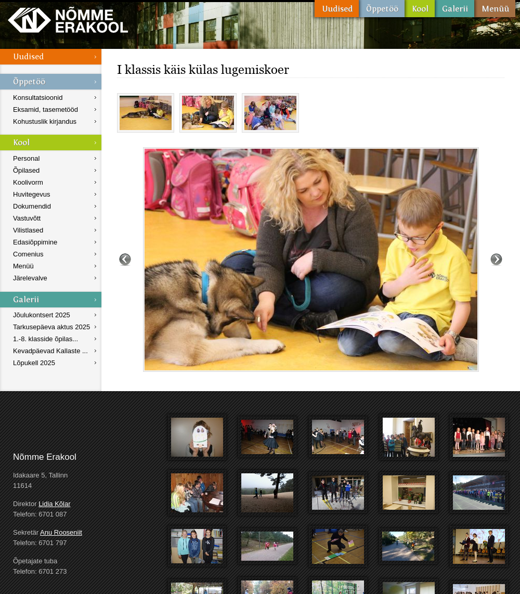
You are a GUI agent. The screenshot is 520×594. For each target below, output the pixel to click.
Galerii (454, 8)
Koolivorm (28, 182)
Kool (420, 8)
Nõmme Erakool (68, 19)
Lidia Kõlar (54, 504)
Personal (26, 158)
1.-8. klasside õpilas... (45, 339)
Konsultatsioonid (37, 97)
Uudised (337, 8)
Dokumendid (32, 206)
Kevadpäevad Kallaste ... (50, 351)
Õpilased (26, 170)
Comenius (28, 254)
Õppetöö (382, 8)
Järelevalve (30, 278)
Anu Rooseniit (61, 532)
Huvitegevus (31, 194)
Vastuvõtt (27, 218)
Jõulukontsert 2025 (41, 315)
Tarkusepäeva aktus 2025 (51, 327)
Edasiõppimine (35, 242)
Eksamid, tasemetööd (45, 109)
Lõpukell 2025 (34, 363)
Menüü (494, 8)
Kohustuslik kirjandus (44, 121)
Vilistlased (28, 230)
